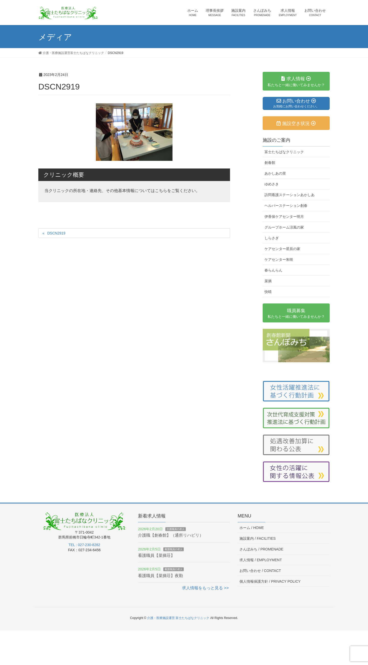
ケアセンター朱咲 (278, 259)
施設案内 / (257, 538)
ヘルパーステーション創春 (285, 206)
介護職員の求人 (176, 529)
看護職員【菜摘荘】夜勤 (160, 575)
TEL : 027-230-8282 (84, 545)
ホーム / (251, 528)
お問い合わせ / (260, 571)
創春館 (269, 163)
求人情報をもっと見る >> (205, 588)
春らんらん (273, 270)
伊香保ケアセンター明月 (284, 217)
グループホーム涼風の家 (284, 227)
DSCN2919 (56, 233)
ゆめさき (271, 184)
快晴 (268, 292)
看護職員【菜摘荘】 (156, 555)
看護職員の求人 (173, 549)
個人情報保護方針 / (270, 581)
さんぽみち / (261, 549)
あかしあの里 (275, 173)
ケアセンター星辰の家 (282, 249)
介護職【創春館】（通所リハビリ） (170, 535)
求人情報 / (260, 560)
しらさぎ (271, 238)
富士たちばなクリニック (284, 152)
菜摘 (268, 281)
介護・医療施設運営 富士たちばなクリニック (178, 618)
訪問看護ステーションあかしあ (289, 195)
